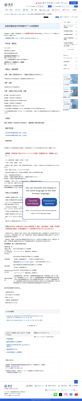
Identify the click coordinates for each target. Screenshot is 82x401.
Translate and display (32, 202)
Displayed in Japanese (49, 202)
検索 (76, 6)
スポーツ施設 (30, 14)
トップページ (7, 14)
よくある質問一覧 (31, 325)
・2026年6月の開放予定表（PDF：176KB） (15, 135)
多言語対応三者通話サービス (14, 372)
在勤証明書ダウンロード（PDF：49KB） (23, 261)
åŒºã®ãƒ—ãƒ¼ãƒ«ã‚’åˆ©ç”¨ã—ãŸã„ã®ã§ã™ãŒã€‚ (25, 320)
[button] (38, 2)
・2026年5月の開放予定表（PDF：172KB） (15, 132)
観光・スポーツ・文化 (16, 14)
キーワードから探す (37, 6)
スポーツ (24, 14)
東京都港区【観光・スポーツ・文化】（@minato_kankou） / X (21, 38)
